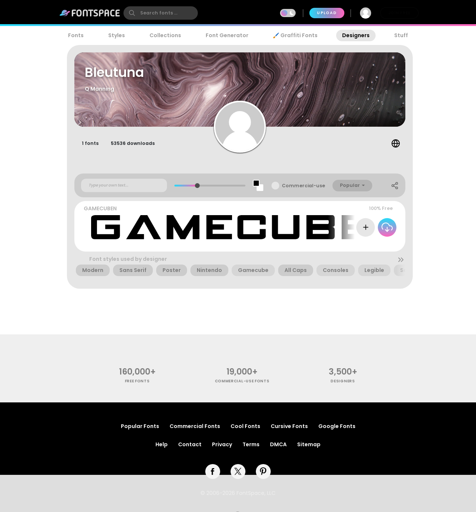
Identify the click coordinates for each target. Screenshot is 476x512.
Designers (356, 35)
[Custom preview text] (124, 185)
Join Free (399, 13)
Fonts (76, 35)
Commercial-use (303, 185)
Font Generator (227, 35)
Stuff (401, 35)
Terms (251, 444)
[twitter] (238, 471)
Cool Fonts (245, 426)
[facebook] (212, 471)
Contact (190, 444)
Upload (327, 13)
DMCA (278, 444)
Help (161, 444)
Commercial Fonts (195, 426)
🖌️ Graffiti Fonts (295, 35)
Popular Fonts (140, 426)
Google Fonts (337, 426)
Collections (165, 35)
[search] (160, 13)
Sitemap (309, 444)
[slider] (197, 185)
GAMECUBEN (100, 208)
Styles (116, 35)
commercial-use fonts (242, 381)
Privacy (222, 444)
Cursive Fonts (289, 426)
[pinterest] (263, 471)
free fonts (137, 381)
